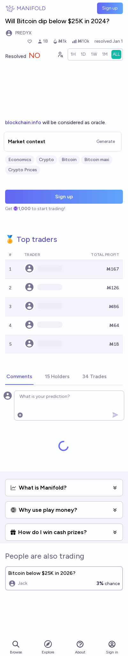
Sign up (110, 8)
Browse (16, 647)
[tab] (19, 377)
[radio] (73, 54)
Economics (19, 159)
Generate (105, 141)
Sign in (112, 647)
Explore (48, 646)
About (80, 647)
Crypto (46, 159)
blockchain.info (23, 122)
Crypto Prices (22, 170)
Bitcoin (69, 159)
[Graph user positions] (60, 54)
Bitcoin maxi (96, 159)
